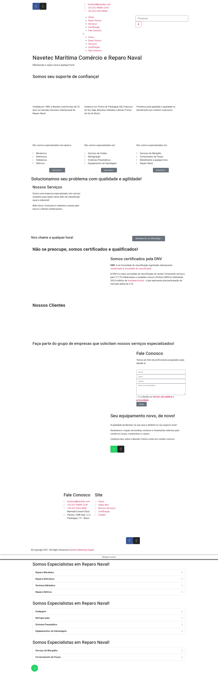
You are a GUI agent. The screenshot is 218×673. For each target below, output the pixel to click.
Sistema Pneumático (46, 624)
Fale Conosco (94, 30)
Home (91, 17)
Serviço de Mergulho (46, 650)
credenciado (116, 268)
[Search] (138, 24)
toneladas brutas (136, 280)
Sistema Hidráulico (45, 585)
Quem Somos (94, 20)
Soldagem (40, 611)
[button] (109, 34)
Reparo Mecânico (44, 572)
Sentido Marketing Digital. (81, 550)
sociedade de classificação (138, 268)
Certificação (94, 27)
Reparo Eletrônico (44, 579)
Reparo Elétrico (43, 592)
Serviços (92, 24)
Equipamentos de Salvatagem (51, 631)
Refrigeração (42, 618)
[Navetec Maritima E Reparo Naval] (140, 513)
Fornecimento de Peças (48, 657)
